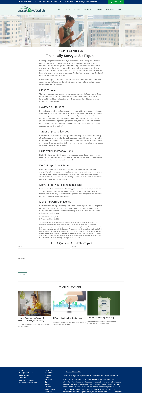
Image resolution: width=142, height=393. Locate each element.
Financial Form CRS (73, 372)
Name (20, 246)
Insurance (48, 380)
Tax (46, 382)
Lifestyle (48, 387)
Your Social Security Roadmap (100, 317)
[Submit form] (22, 274)
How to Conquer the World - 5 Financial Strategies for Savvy (31, 319)
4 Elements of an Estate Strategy (67, 318)
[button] (60, 9)
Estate (47, 377)
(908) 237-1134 (67, 2)
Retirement (49, 373)
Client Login (116, 2)
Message (21, 258)
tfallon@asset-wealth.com (86, 2)
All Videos (48, 391)
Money (47, 384)
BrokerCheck (114, 376)
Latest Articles (50, 389)
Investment (49, 375)
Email (74, 246)
